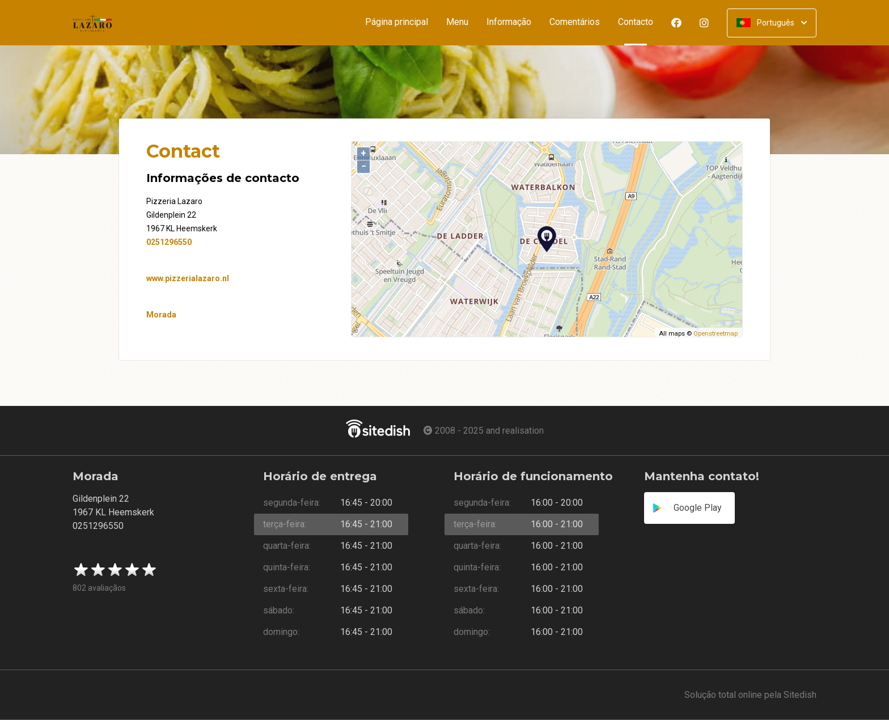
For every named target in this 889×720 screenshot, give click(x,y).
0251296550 (169, 242)
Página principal (396, 22)
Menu (457, 22)
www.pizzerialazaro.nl (187, 278)
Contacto (640, 22)
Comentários (574, 22)
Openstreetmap (715, 333)
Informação (508, 22)
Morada (161, 314)
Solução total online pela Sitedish (750, 694)
